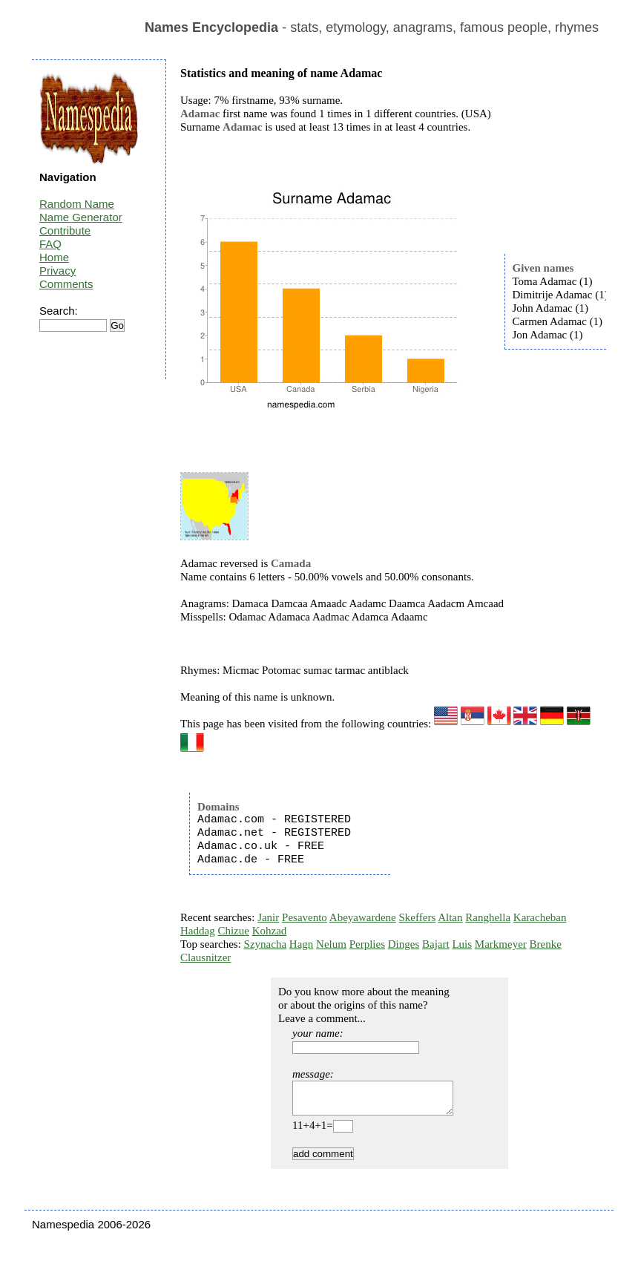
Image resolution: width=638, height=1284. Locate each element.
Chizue (233, 931)
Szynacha (265, 944)
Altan (450, 917)
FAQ (50, 244)
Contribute (65, 230)
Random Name (76, 203)
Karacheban (540, 917)
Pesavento (304, 917)
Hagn (301, 944)
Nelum (331, 944)
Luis (462, 944)
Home (54, 257)
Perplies (367, 944)
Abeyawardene (362, 917)
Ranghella (487, 917)
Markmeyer (501, 944)
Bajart (436, 944)
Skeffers (417, 917)
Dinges (404, 944)
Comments (66, 284)
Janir (268, 917)
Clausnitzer (205, 957)
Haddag (197, 931)
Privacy (57, 270)
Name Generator (80, 217)
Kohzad (269, 931)
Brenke (546, 944)
